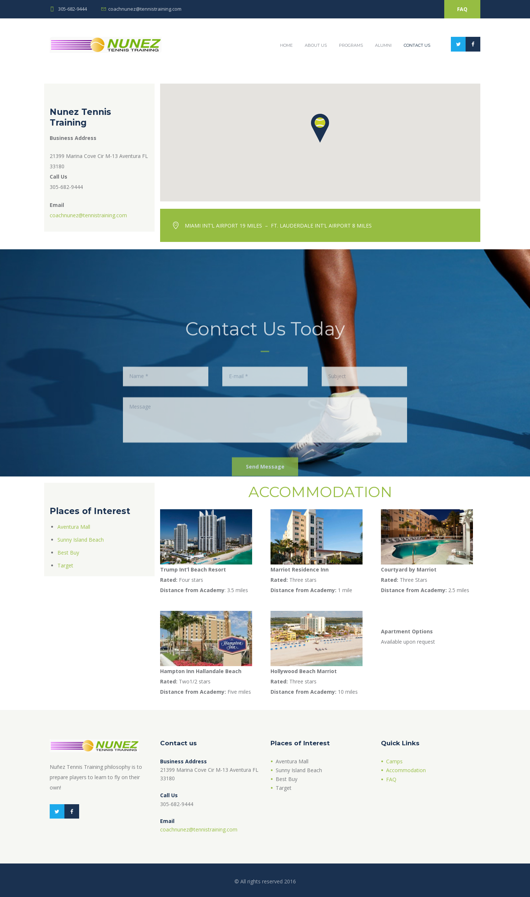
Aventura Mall (73, 526)
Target (65, 565)
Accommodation (406, 770)
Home (286, 45)
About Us (316, 45)
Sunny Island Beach (80, 539)
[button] (320, 128)
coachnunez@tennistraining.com (144, 9)
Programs (351, 45)
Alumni (383, 45)
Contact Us (417, 45)
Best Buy (68, 552)
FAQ (462, 9)
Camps (394, 761)
